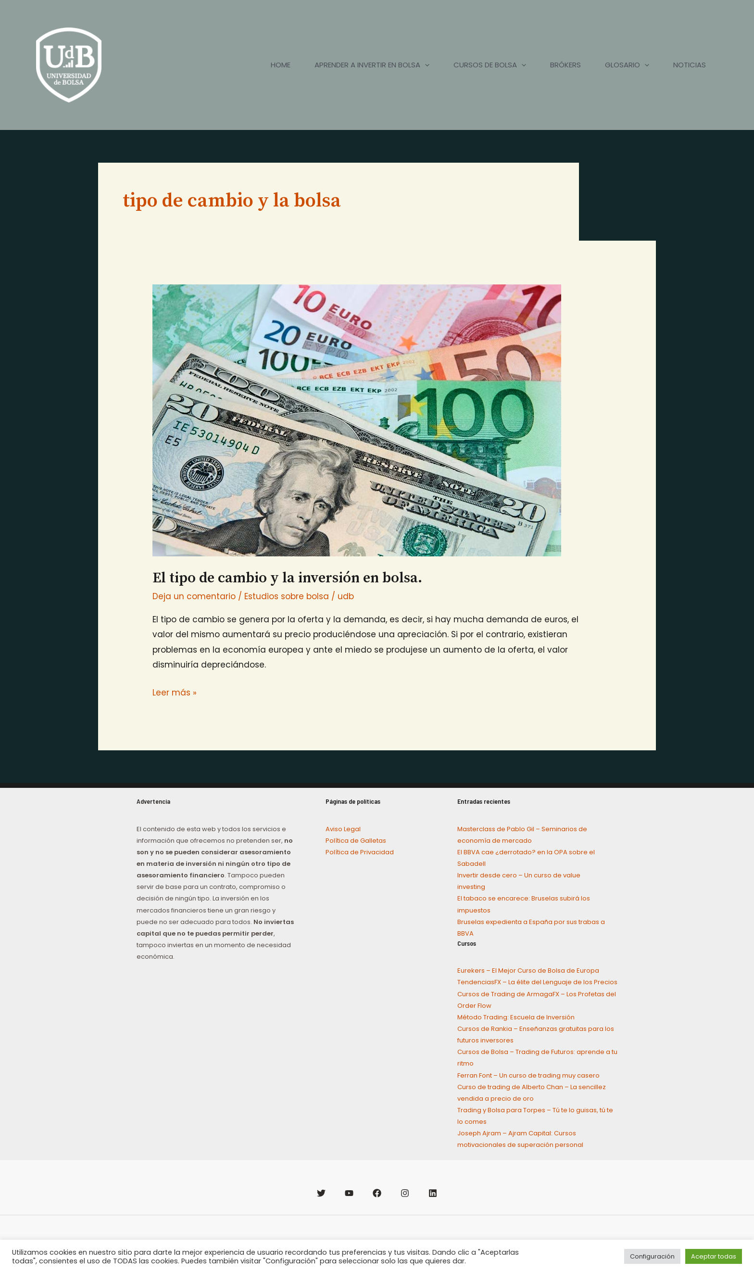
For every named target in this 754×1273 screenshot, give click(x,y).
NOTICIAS (689, 65)
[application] (424, 65)
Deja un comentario (194, 596)
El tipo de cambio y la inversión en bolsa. (287, 578)
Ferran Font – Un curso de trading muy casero (528, 1075)
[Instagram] (405, 1193)
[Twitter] (321, 1193)
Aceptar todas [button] (713, 1256)
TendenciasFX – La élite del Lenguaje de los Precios (537, 982)
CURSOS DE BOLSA (489, 65)
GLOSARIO (627, 65)
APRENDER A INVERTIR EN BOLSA (371, 65)
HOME (280, 65)
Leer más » (174, 691)
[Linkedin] (432, 1193)
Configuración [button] (652, 1256)
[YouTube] (349, 1193)
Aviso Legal (343, 829)
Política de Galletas (356, 840)
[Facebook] (377, 1193)
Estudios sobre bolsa (286, 596)
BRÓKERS (565, 65)
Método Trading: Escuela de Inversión (516, 1017)
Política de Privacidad (360, 852)
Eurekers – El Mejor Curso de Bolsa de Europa (528, 970)
